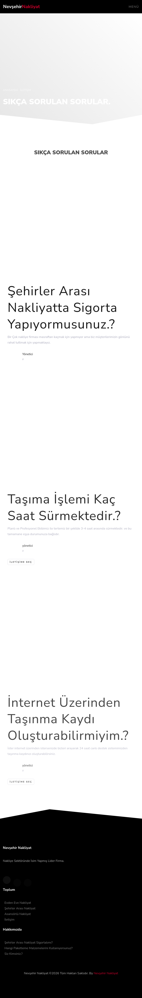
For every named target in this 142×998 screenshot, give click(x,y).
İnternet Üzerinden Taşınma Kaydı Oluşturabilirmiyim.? (68, 723)
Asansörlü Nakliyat (17, 914)
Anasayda (11, 90)
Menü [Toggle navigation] (134, 7)
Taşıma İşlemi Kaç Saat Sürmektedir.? (64, 511)
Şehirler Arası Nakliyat (19, 908)
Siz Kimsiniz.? (13, 954)
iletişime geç (21, 565)
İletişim (9, 919)
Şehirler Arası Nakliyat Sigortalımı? (28, 942)
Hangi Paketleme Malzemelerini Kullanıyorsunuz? (38, 948)
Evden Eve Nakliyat (17, 903)
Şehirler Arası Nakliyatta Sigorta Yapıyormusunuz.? (62, 310)
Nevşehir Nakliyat (106, 973)
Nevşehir (21, 6)
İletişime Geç (21, 786)
